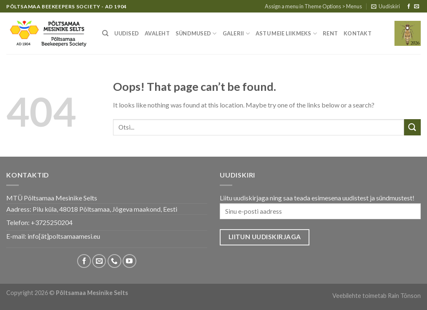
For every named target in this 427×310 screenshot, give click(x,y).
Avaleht (157, 33)
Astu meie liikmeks (286, 34)
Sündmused (196, 34)
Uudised (126, 33)
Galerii (236, 34)
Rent (330, 33)
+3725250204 (52, 222)
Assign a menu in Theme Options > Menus (313, 6)
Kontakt (358, 33)
